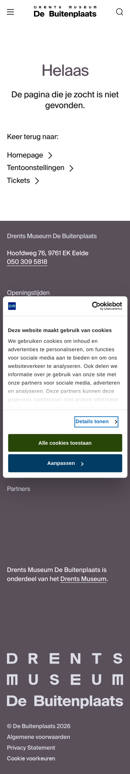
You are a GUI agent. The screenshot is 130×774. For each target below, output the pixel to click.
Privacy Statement (31, 748)
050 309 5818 (27, 262)
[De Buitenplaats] (65, 12)
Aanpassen (65, 463)
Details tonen (92, 422)
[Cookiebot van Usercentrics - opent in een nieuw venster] (92, 306)
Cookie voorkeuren (31, 759)
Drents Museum (83, 579)
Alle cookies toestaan (65, 443)
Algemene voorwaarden (38, 737)
